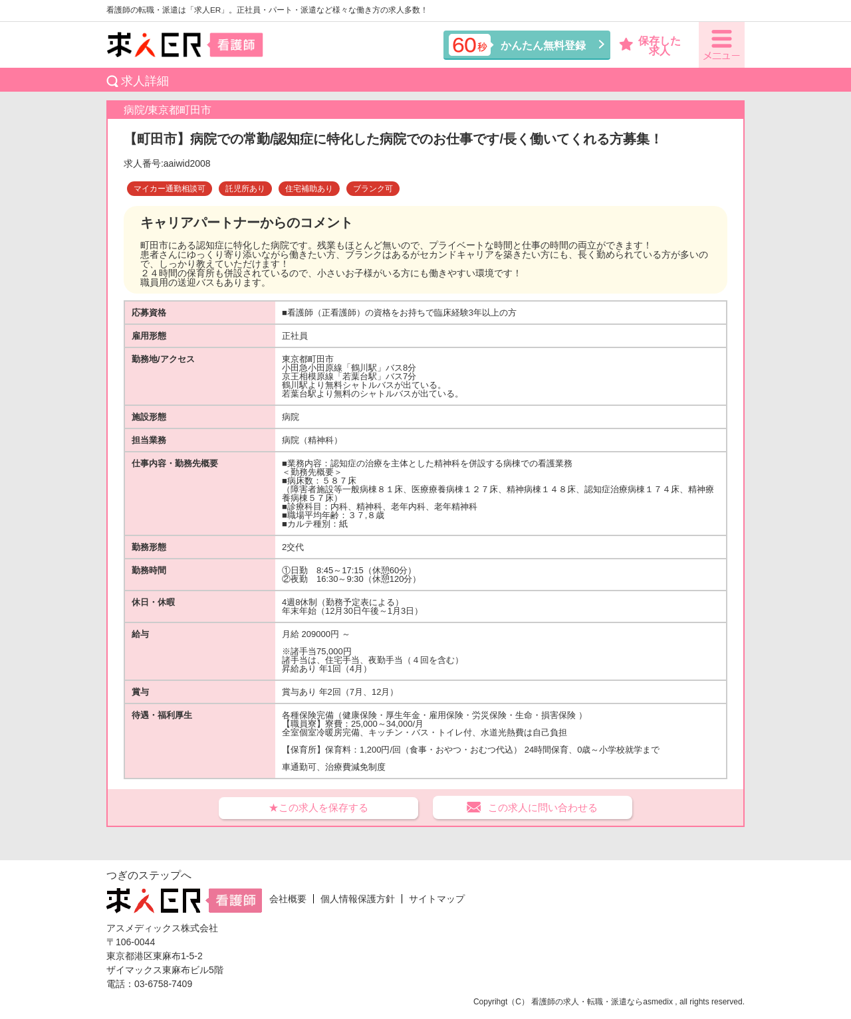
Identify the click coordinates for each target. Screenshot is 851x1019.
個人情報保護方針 (357, 898)
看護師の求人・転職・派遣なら (587, 1001)
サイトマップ (437, 898)
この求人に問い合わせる (543, 807)
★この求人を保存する (318, 807)
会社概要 (287, 898)
